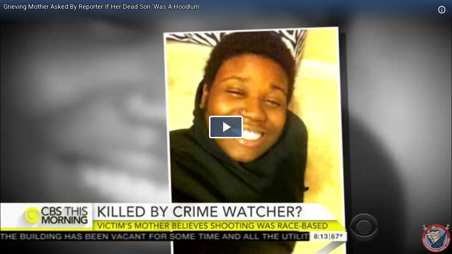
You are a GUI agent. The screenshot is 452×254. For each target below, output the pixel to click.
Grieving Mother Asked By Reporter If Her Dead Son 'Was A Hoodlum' (102, 6)
